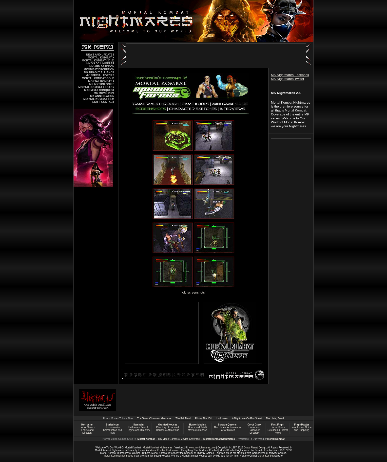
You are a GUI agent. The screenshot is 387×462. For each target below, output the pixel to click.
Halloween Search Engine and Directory (138, 428)
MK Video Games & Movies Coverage (179, 439)
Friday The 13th (204, 418)
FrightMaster (301, 424)
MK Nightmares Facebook (290, 75)
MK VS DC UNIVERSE (100, 63)
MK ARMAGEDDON (101, 66)
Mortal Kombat (146, 439)
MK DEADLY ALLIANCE (99, 72)
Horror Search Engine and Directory (87, 430)
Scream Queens (227, 424)
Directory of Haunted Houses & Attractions (167, 428)
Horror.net (87, 424)
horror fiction (110, 430)
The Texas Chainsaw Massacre (154, 418)
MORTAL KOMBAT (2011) (98, 60)
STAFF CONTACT (103, 101)
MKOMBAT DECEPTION (99, 69)
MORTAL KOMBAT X (101, 57)
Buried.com (112, 424)
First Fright (277, 424)
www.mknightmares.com (202, 447)
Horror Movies (197, 424)
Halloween (222, 418)
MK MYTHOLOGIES (101, 84)
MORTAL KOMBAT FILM (98, 98)
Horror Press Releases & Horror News (278, 430)
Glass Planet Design (255, 447)
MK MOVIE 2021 (104, 93)
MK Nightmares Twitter (287, 79)
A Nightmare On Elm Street (247, 418)
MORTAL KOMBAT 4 (101, 81)
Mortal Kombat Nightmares (219, 439)
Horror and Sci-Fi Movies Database (197, 428)
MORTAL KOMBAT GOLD (98, 78)
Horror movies (112, 427)
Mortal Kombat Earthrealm (164, 450)
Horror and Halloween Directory (254, 430)
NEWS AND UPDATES (100, 54)
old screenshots (193, 292)
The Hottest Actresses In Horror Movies (227, 428)
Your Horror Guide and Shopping (302, 428)
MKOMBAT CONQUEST (99, 90)
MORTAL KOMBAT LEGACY (96, 87)
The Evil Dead (183, 418)
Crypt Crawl (254, 424)
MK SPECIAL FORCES (99, 75)
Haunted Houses (167, 424)
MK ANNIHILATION (102, 95)
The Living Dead (275, 418)
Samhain (138, 424)
